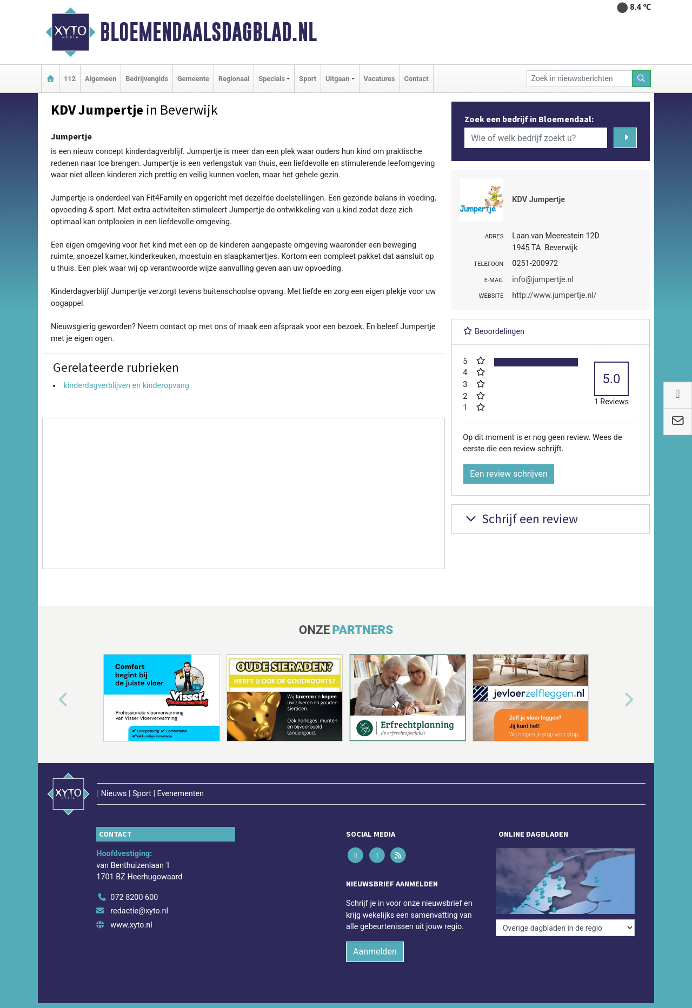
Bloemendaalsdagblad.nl (208, 32)
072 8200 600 (134, 897)
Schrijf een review (520, 518)
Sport (307, 79)
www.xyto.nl (131, 925)
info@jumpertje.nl (543, 279)
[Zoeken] (641, 78)
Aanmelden (375, 951)
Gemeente (193, 79)
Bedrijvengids (146, 79)
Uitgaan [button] (337, 79)
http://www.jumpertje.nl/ (554, 295)
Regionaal (233, 79)
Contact (416, 79)
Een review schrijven (509, 474)
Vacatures (379, 79)
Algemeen (100, 79)
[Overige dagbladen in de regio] (565, 927)
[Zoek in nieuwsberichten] (580, 78)
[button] (51, 700)
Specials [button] (271, 79)
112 (70, 79)
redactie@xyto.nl (139, 911)
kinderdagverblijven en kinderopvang (126, 385)
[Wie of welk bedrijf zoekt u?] (535, 138)
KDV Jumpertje (538, 199)
